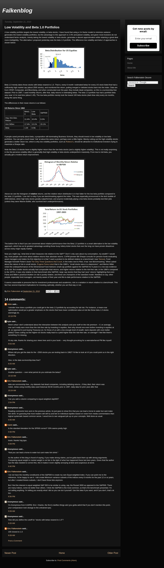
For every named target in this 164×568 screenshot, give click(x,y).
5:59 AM (11, 511)
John (9, 304)
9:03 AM (11, 344)
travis (9, 425)
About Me (131, 68)
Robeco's (70, 142)
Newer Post (10, 553)
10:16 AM (12, 376)
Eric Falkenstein (14, 381)
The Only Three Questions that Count (46, 262)
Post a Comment (15, 541)
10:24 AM (12, 390)
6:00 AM (11, 420)
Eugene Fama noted (45, 264)
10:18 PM (12, 316)
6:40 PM (11, 466)
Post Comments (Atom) (67, 560)
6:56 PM (11, 496)
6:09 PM (11, 444)
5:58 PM (11, 432)
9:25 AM (11, 364)
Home (62, 553)
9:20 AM (11, 523)
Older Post (113, 553)
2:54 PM (11, 402)
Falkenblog (17, 10)
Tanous (102, 259)
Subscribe (143, 45)
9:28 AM (11, 535)
